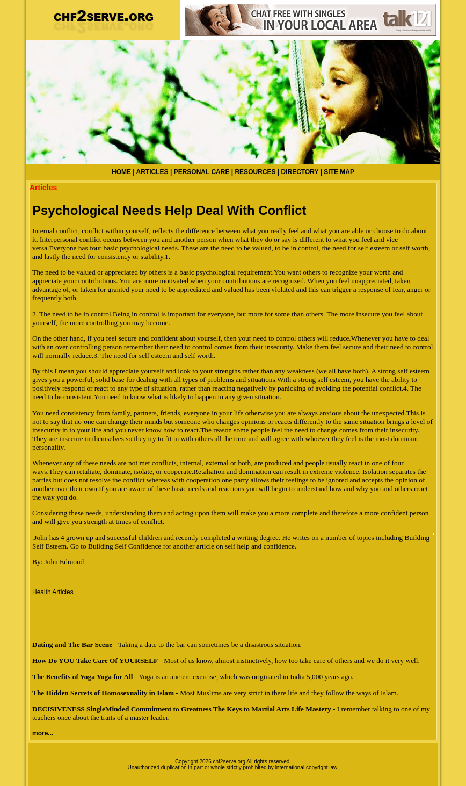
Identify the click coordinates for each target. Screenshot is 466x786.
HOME (121, 172)
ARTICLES (152, 172)
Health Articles (53, 592)
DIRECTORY (300, 172)
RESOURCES (255, 172)
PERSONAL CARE (202, 172)
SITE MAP (339, 172)
